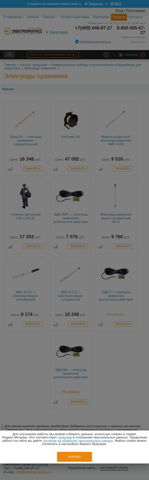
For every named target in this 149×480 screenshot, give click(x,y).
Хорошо (74, 456)
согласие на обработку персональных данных (78, 441)
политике (65, 437)
